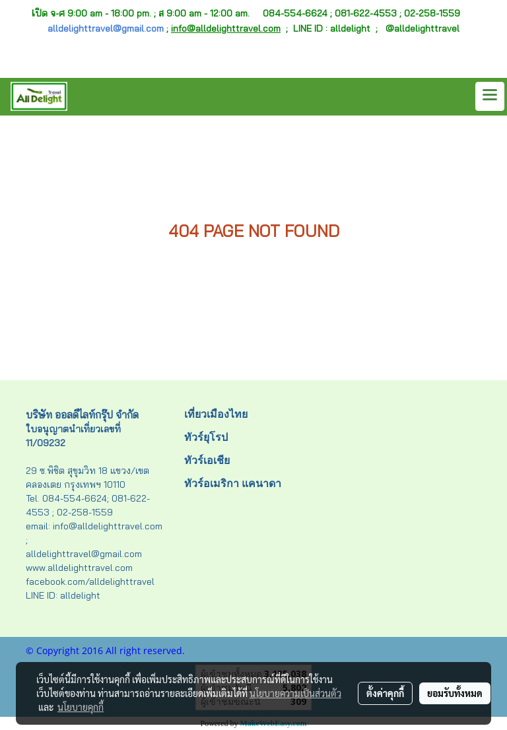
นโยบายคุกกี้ (80, 707)
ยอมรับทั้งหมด (455, 693)
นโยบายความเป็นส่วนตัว (295, 693)
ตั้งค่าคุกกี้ (385, 693)
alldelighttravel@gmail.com (106, 28)
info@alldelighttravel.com (226, 28)
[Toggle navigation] (489, 96)
